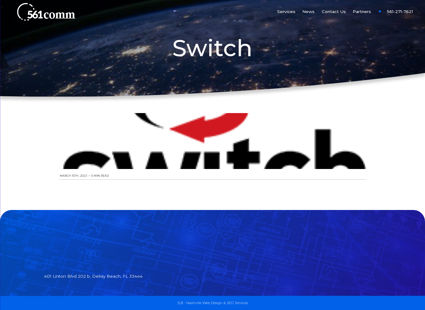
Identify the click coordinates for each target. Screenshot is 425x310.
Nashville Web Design (204, 303)
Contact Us (334, 11)
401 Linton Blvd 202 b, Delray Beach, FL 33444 (93, 276)
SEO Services (237, 303)
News (308, 11)
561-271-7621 (400, 11)
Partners (362, 11)
